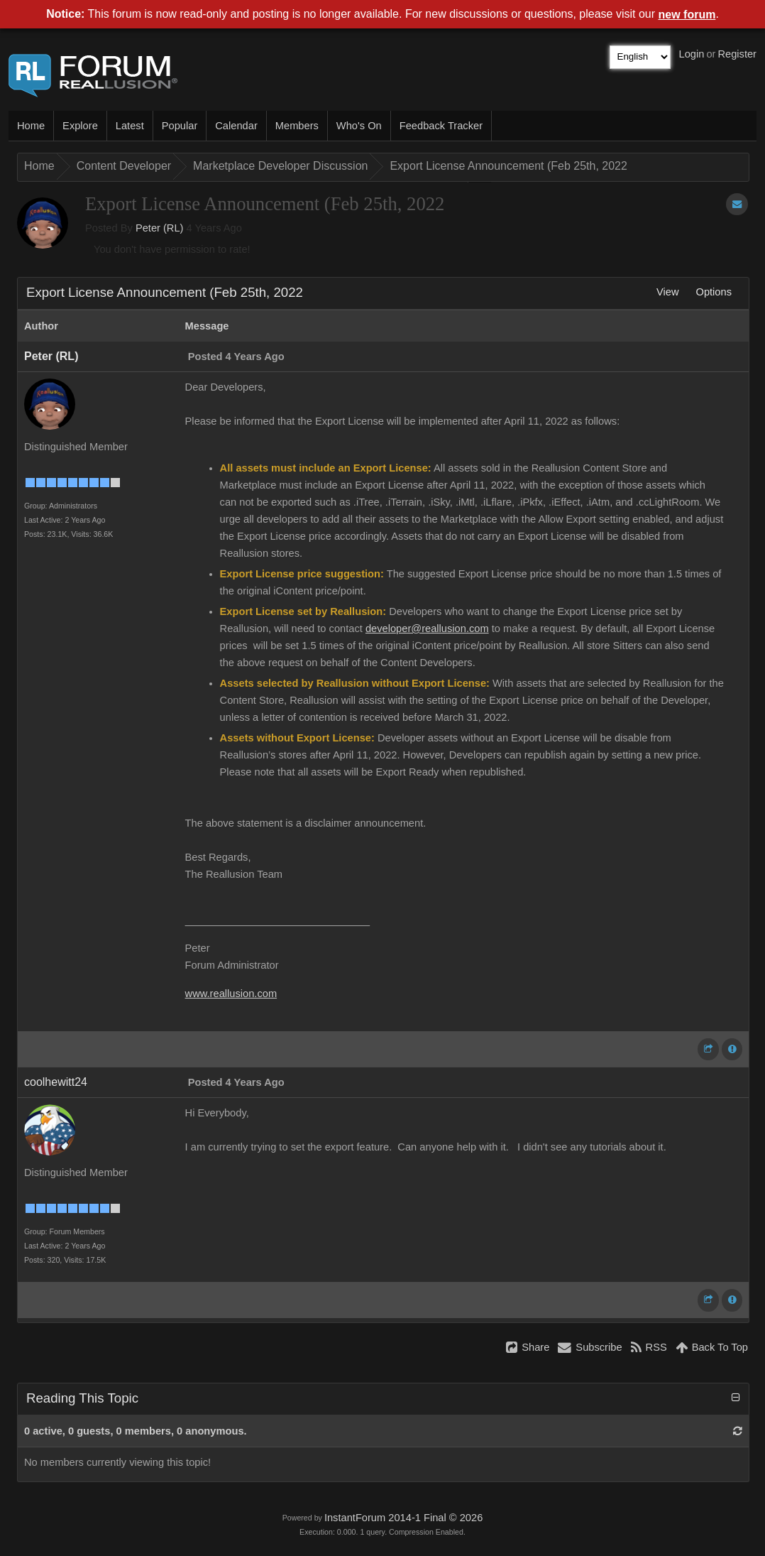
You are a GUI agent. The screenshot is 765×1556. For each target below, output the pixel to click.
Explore (80, 126)
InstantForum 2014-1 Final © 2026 (403, 1517)
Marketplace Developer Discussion (280, 166)
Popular (180, 126)
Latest (130, 126)
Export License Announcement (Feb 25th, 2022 (508, 166)
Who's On (359, 126)
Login (692, 54)
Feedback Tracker (441, 126)
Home (31, 126)
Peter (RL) (160, 228)
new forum (687, 15)
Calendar (236, 126)
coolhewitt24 (55, 1082)
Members (297, 126)
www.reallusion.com (231, 993)
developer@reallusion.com (427, 628)
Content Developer (124, 166)
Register (736, 54)
